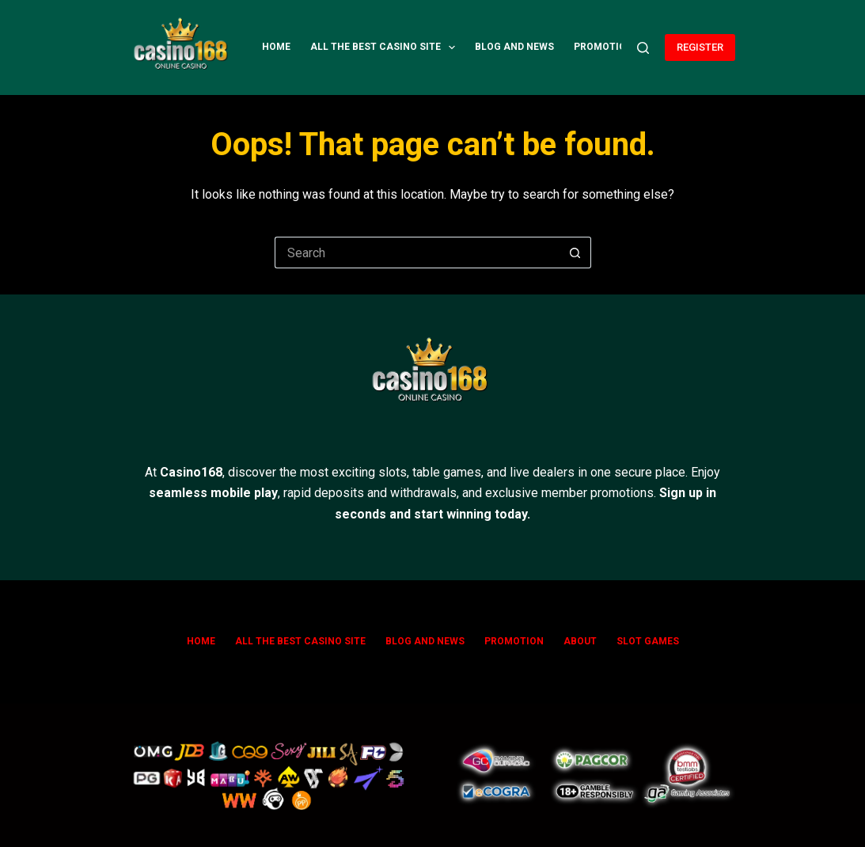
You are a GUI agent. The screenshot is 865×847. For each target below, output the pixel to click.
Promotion (603, 46)
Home (276, 46)
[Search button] (575, 252)
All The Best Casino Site (385, 47)
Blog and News (514, 46)
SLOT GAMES (648, 641)
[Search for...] (417, 252)
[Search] (643, 48)
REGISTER (700, 47)
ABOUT (580, 641)
